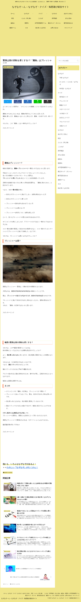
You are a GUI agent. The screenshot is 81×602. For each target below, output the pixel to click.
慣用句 (77, 595)
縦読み (72, 595)
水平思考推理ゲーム (14, 597)
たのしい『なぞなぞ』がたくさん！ (22, 467)
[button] (48, 101)
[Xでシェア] (8, 101)
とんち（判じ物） (45, 595)
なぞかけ (23, 595)
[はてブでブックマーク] (28, 101)
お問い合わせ (67, 597)
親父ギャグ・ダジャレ (25, 597)
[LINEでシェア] (38, 101)
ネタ (51, 597)
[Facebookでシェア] (18, 101)
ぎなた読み (66, 595)
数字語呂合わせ (37, 597)
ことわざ (53, 595)
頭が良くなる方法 (7, 472)
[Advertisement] (40, 43)
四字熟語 (59, 595)
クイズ (18, 595)
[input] (68, 61)
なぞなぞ (12, 595)
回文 (38, 595)
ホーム (7, 595)
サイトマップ (75, 597)
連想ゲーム (45, 597)
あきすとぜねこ (31, 595)
